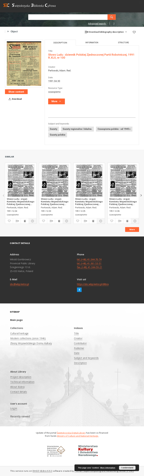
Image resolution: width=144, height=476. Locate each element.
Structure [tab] (123, 42)
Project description (20, 376)
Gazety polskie (57, 134)
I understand (127, 468)
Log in (13, 408)
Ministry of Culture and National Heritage (78, 435)
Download (14, 99)
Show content (16, 91)
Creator (78, 338)
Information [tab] (91, 42)
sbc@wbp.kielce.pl (19, 284)
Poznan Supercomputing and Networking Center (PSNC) (104, 471)
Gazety (53, 129)
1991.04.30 (54, 81)
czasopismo (54, 91)
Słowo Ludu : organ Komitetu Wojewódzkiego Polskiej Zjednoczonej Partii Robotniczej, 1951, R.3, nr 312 (54, 201)
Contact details (18, 391)
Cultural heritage (19, 333)
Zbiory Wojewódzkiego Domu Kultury (31, 343)
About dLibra (17, 386)
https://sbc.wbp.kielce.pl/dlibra (93, 284)
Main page (16, 320)
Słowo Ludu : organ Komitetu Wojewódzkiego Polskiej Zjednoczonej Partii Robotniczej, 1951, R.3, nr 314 (89, 201)
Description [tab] (60, 42)
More (132, 229)
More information (107, 468)
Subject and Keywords (86, 357)
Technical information (22, 381)
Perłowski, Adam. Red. (59, 70)
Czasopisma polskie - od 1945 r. (114, 129)
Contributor (80, 343)
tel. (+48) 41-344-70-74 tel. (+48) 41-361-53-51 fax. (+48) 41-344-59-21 (89, 263)
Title (76, 333)
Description (80, 362)
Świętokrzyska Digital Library (71, 432)
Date (76, 353)
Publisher (79, 348)
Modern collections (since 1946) (28, 338)
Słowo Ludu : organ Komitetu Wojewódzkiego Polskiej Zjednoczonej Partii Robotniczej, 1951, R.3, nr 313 (20, 201)
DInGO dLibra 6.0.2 (42, 471)
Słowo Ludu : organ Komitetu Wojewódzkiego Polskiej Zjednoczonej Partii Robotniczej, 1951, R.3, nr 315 (123, 201)
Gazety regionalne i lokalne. (77, 129)
